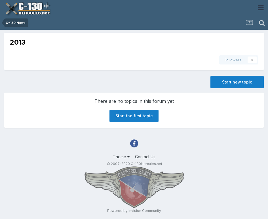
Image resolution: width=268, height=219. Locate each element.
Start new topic (237, 82)
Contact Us (145, 156)
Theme (121, 156)
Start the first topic (134, 115)
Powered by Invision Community (134, 210)
